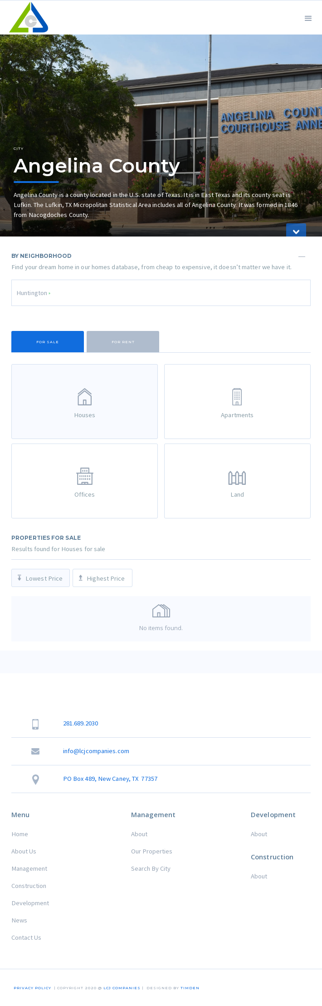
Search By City (151, 868)
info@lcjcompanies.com (96, 751)
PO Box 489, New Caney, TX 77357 (110, 778)
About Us (23, 851)
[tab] (47, 341)
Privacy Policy (32, 988)
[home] (27, 17)
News (19, 920)
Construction (28, 886)
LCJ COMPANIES (122, 988)
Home (19, 834)
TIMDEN (190, 988)
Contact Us (26, 937)
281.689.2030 (80, 723)
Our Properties (151, 851)
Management (29, 868)
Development (30, 903)
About (139, 834)
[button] (308, 17)
